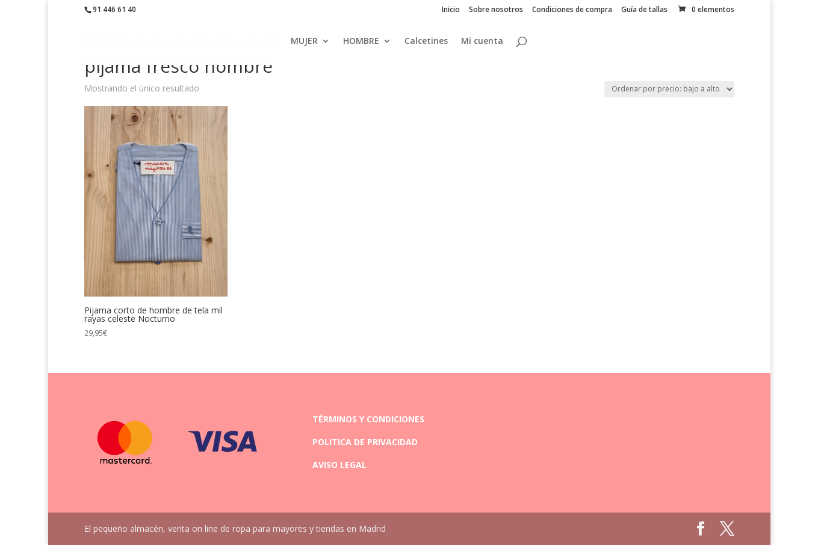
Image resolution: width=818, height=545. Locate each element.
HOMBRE (361, 43)
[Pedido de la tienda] (669, 89)
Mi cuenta (482, 43)
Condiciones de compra (572, 10)
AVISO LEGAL (339, 464)
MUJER (304, 43)
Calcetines (426, 43)
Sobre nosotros (496, 10)
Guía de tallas (644, 10)
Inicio (451, 10)
